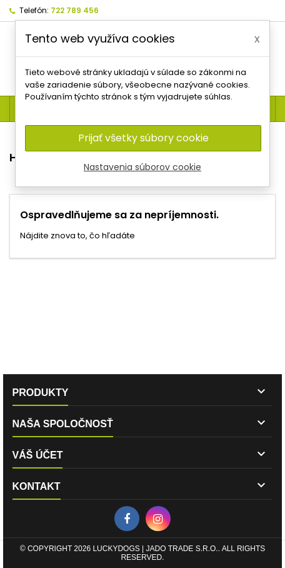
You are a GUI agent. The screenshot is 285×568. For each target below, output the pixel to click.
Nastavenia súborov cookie (142, 167)
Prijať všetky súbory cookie (143, 138)
